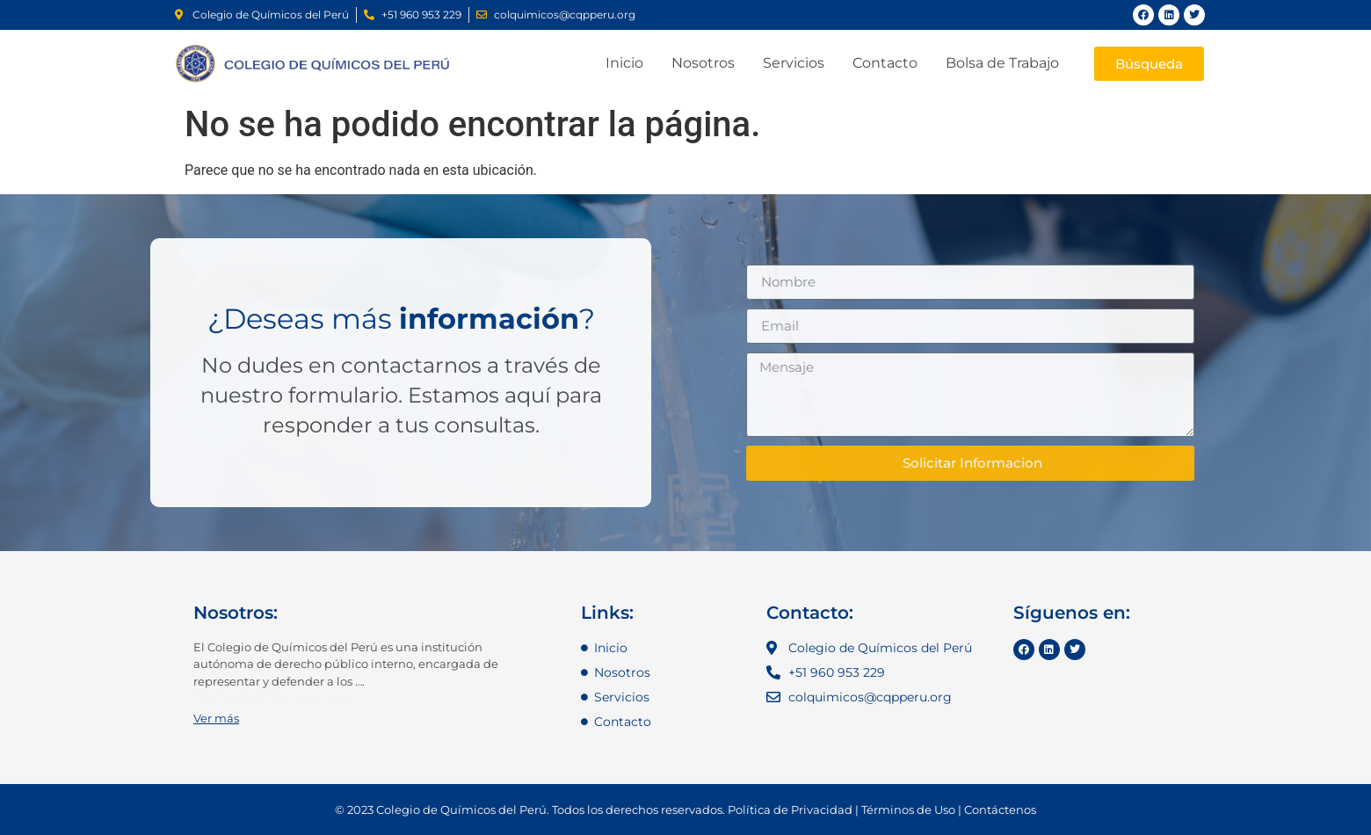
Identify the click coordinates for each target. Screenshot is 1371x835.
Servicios (793, 62)
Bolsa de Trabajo (1002, 62)
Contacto (885, 62)
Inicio (624, 62)
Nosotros (703, 62)
